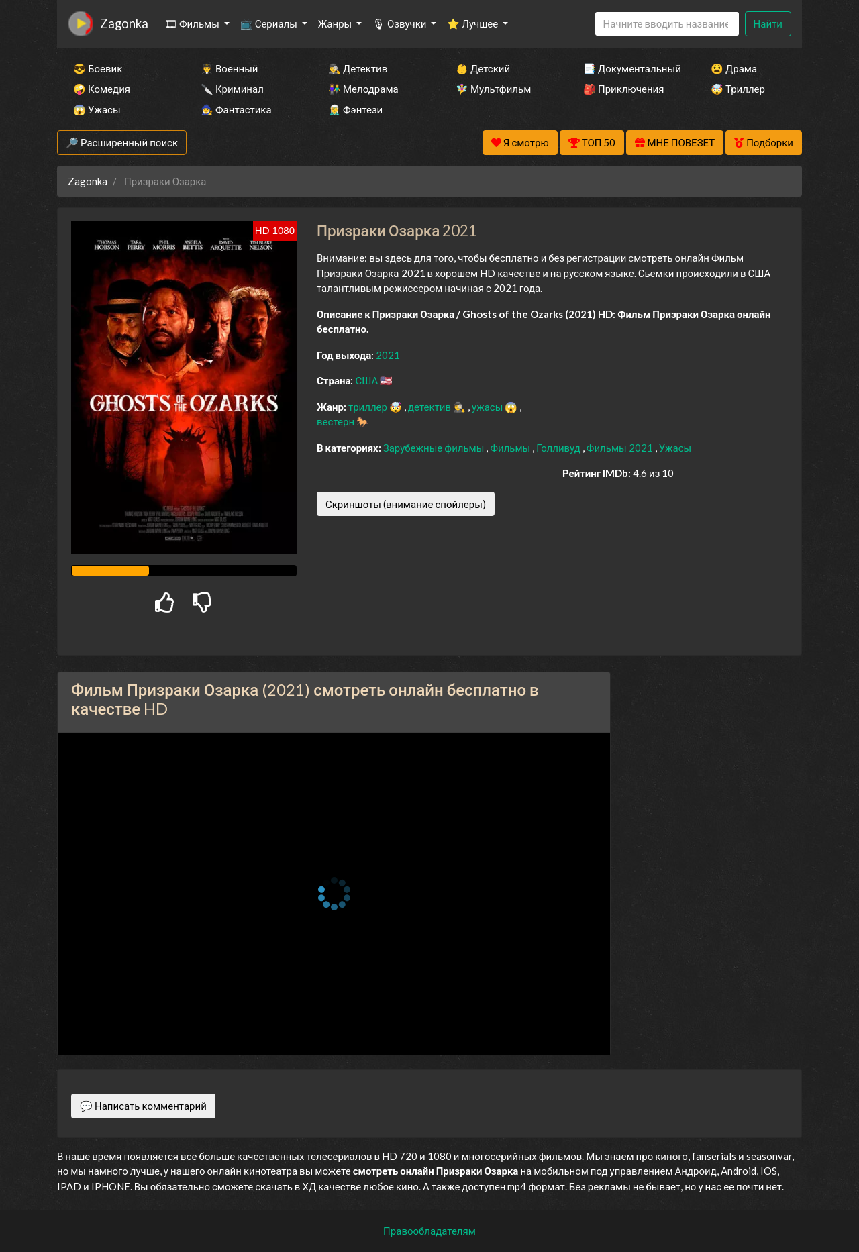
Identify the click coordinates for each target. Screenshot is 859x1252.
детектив (430, 407)
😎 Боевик (97, 68)
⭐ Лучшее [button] (473, 23)
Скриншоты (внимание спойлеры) (405, 504)
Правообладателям (429, 1230)
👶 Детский (483, 68)
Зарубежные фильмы (435, 447)
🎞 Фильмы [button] (192, 23)
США (367, 380)
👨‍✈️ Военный (229, 68)
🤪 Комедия (101, 89)
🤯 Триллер (738, 89)
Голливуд (559, 447)
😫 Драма (734, 68)
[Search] (667, 23)
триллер (368, 407)
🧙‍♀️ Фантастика (236, 109)
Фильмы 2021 (621, 447)
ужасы (488, 407)
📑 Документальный (628, 68)
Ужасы (675, 447)
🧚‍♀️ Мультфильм (493, 89)
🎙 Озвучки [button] (400, 23)
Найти (768, 23)
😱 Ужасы (97, 109)
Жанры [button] (336, 23)
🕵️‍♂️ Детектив (357, 68)
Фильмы (511, 447)
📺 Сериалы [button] (269, 23)
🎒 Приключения (623, 89)
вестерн (336, 421)
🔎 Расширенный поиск (122, 142)
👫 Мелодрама (363, 89)
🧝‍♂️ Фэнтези (355, 109)
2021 (388, 355)
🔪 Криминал (232, 89)
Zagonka (124, 23)
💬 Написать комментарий (143, 1106)
